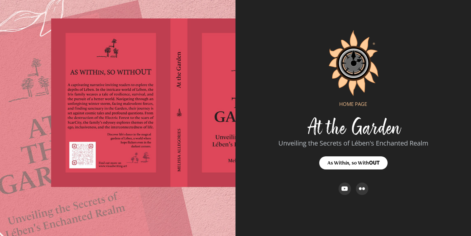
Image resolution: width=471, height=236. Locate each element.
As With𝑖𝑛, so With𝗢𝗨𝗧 (353, 162)
